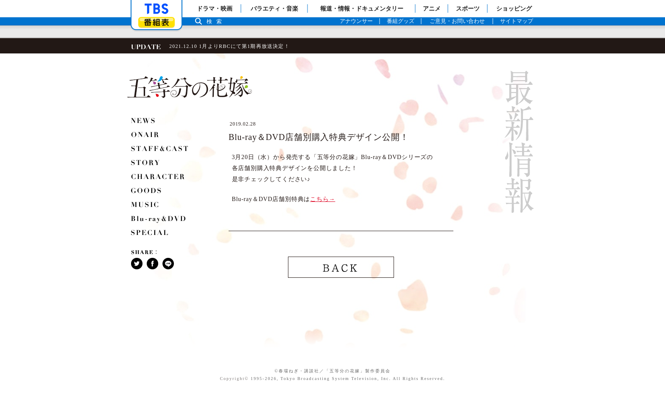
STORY (145, 164)
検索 (216, 21)
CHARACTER (158, 178)
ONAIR (145, 136)
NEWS (143, 122)
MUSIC (145, 206)
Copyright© (234, 378)
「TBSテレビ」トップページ (156, 8)
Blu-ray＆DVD (159, 220)
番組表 (156, 22)
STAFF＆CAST (160, 150)
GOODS (146, 192)
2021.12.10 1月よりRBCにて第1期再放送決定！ (229, 46)
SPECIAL (150, 234)
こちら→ (322, 199)
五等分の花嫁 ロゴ (189, 87)
